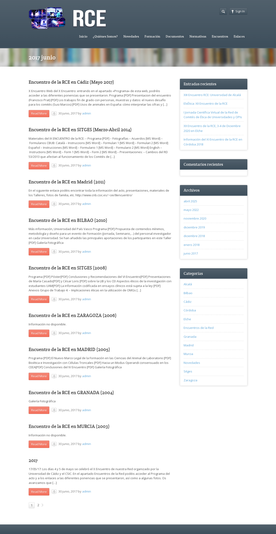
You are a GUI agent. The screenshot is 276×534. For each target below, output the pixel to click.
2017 (33, 460)
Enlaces (239, 36)
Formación (152, 36)
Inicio (83, 36)
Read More (39, 113)
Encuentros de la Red (199, 328)
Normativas (197, 36)
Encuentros (220, 36)
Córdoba (190, 310)
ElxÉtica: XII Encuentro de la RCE (206, 103)
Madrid (189, 345)
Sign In (238, 11)
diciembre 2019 (194, 227)
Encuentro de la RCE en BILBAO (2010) (68, 220)
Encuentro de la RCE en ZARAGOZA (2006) (73, 315)
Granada (190, 336)
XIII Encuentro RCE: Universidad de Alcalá (212, 95)
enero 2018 (191, 245)
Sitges (188, 371)
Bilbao (188, 293)
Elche (187, 319)
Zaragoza (190, 380)
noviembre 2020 (195, 218)
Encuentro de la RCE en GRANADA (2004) (71, 393)
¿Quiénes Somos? (105, 36)
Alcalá (188, 284)
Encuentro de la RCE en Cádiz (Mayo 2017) (71, 82)
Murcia (188, 354)
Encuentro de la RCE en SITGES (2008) (68, 268)
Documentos (175, 36)
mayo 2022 (191, 210)
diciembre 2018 (194, 236)
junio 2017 (191, 253)
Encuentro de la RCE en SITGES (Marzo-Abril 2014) (80, 130)
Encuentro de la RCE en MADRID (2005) (69, 349)
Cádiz (188, 302)
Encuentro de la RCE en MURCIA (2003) (69, 426)
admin (86, 113)
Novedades (131, 36)
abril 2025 (190, 201)
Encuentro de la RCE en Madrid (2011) (67, 182)
